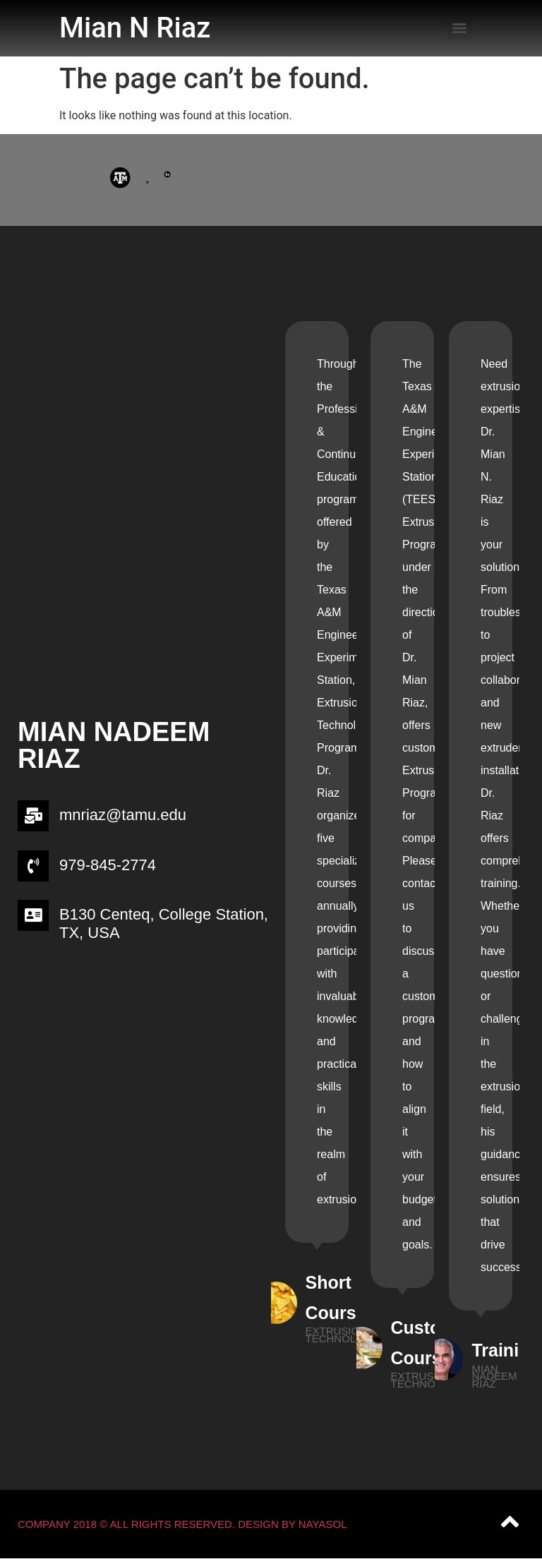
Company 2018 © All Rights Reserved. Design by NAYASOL (182, 1524)
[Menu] (459, 28)
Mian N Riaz (134, 27)
